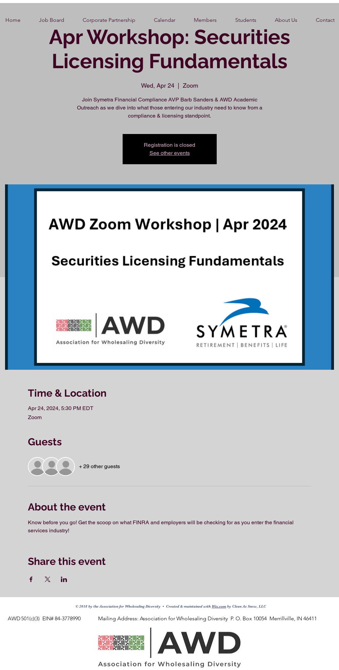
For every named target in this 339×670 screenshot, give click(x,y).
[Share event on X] (47, 579)
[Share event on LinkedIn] (64, 579)
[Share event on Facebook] (31, 579)
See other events (170, 153)
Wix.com (219, 606)
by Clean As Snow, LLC (246, 606)
